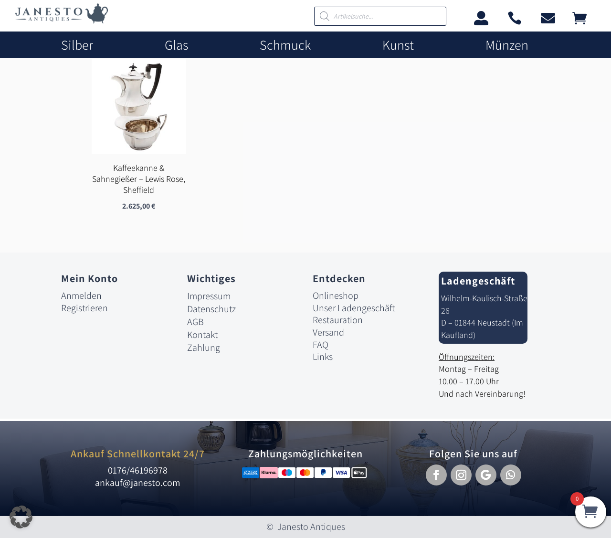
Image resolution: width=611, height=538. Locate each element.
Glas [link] (176, 45)
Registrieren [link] (84, 308)
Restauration (338, 320)
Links (323, 356)
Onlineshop (335, 295)
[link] (61, 21)
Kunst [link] (398, 45)
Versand (328, 332)
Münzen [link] (506, 45)
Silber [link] (77, 45)
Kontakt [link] (202, 334)
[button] (436, 474)
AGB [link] (195, 322)
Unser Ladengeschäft (354, 308)
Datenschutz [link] (211, 309)
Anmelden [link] (81, 295)
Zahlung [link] (203, 347)
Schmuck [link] (285, 45)
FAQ (320, 344)
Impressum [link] (209, 296)
